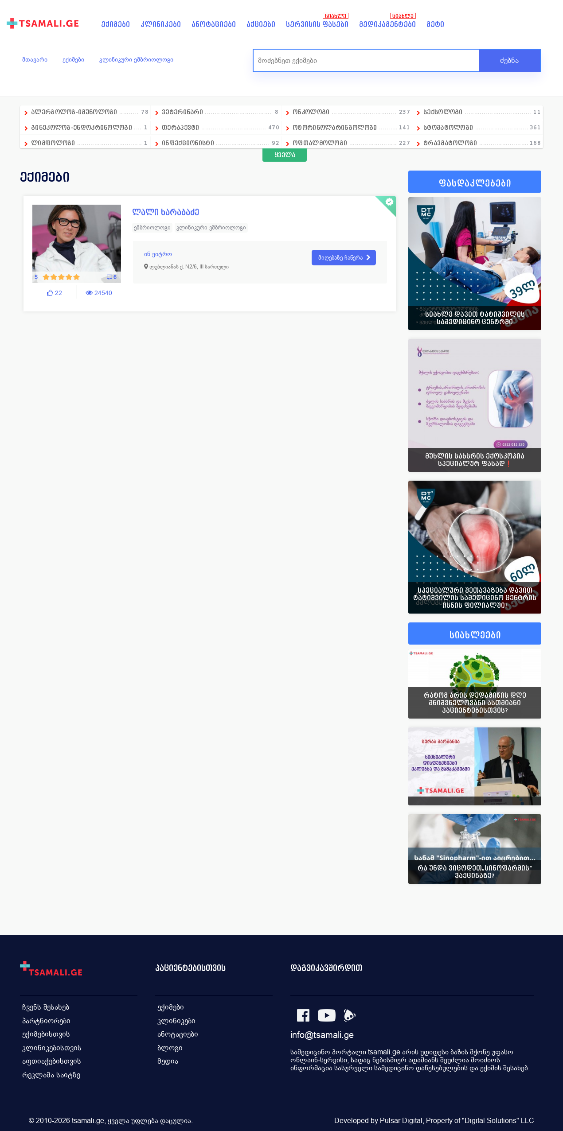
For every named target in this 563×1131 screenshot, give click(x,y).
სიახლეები (475, 635)
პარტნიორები (46, 1020)
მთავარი (34, 59)
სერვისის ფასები (317, 24)
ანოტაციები (214, 24)
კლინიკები (161, 24)
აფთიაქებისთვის (51, 1060)
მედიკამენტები (387, 24)
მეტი (435, 24)
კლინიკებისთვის (52, 1046)
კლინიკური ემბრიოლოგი (136, 59)
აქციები (260, 24)
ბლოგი (170, 1046)
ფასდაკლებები (475, 183)
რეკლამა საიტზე (51, 1073)
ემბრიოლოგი (152, 228)
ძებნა (509, 60)
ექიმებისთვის (46, 1033)
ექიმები (115, 24)
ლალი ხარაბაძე (165, 212)
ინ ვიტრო (158, 254)
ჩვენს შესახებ (45, 1007)
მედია (167, 1060)
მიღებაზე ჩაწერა (340, 258)
